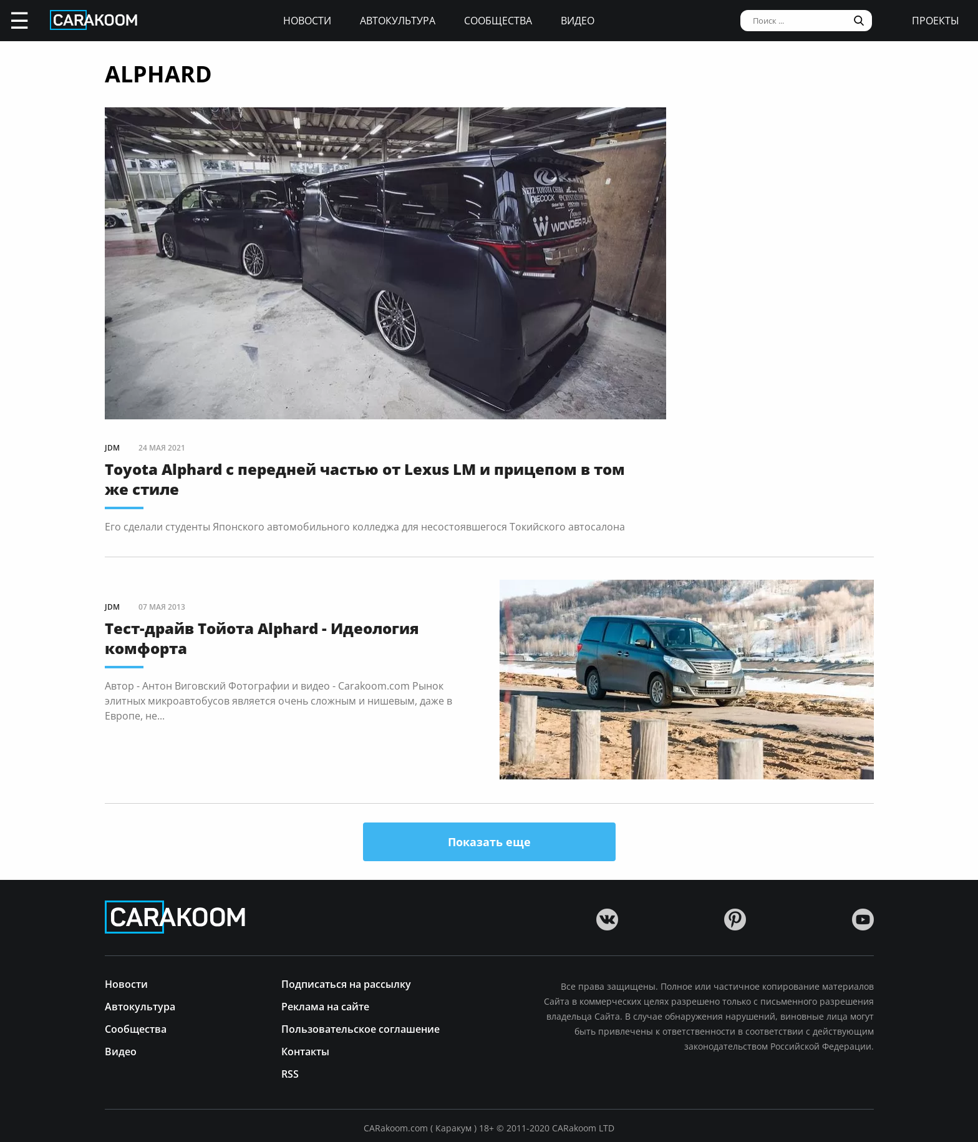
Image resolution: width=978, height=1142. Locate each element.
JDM (112, 447)
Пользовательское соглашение (360, 1028)
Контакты (305, 1051)
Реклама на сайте (325, 1006)
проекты (935, 21)
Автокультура (397, 21)
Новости (307, 21)
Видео (577, 21)
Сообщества (498, 21)
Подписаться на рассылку (346, 983)
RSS (290, 1073)
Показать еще (489, 841)
